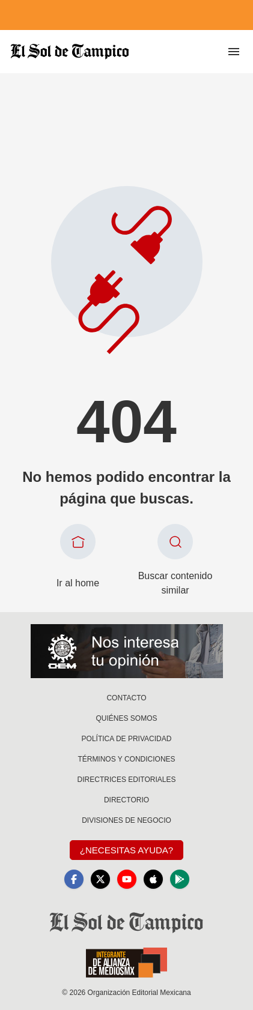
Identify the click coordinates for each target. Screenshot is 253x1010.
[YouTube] (126, 879)
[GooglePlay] (179, 879)
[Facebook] (74, 879)
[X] (100, 879)
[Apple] (153, 879)
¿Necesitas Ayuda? (126, 850)
